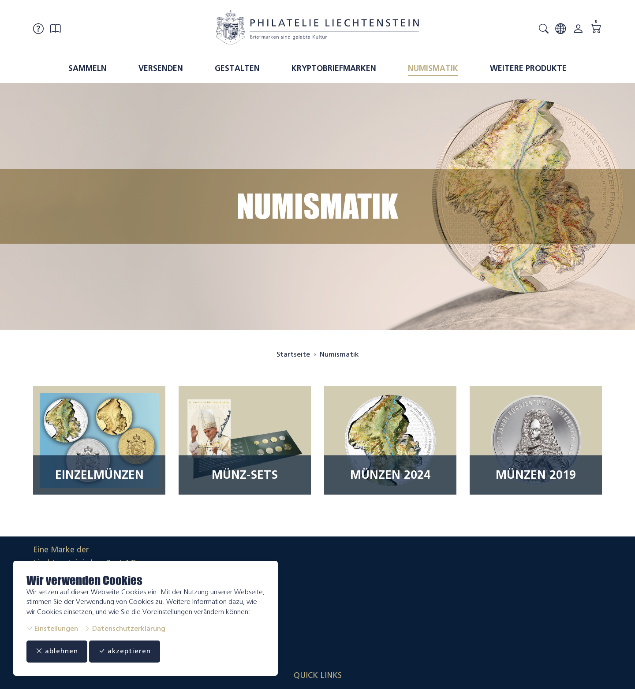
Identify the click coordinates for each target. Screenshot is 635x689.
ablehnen (60, 651)
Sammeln (87, 68)
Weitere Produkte (528, 68)
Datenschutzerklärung (124, 628)
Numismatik (433, 68)
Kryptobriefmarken (333, 68)
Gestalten (237, 68)
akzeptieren (134, 651)
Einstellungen (52, 628)
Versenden (160, 68)
